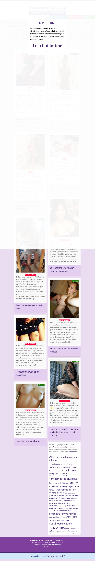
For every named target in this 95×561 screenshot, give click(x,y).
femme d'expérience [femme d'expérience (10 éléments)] (69, 486)
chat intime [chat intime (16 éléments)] (69, 470)
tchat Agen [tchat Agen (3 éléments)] (56, 531)
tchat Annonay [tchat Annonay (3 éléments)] (69, 533)
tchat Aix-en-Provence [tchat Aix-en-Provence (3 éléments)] (67, 531)
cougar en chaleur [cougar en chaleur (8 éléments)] (57, 473)
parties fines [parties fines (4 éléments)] (61, 506)
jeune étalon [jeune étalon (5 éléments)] (54, 498)
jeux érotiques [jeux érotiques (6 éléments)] (65, 498)
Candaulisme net (54, 556)
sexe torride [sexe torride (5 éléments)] (69, 528)
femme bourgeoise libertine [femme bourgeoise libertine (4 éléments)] (58, 483)
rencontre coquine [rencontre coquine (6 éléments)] (63, 511)
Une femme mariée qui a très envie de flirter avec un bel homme (64, 432)
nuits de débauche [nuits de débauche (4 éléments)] (62, 503)
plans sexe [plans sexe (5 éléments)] (64, 508)
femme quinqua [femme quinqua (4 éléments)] (69, 493)
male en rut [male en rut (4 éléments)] (75, 498)
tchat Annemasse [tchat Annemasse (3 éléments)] (59, 533)
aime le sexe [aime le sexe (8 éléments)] (54, 464)
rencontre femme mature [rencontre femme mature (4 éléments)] (58, 517)
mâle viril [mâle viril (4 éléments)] (52, 501)
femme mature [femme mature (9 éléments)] (56, 492)
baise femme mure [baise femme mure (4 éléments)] (55, 471)
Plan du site (47, 547)
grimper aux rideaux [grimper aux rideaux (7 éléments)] (58, 495)
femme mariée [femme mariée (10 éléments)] (68, 489)
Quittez (48, 51)
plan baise (73, 451)
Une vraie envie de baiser (28, 441)
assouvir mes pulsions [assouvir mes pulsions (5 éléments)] (68, 467)
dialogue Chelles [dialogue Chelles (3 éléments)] (63, 476)
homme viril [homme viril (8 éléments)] (72, 495)
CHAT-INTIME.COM (38, 540)
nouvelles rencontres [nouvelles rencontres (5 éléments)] (64, 500)
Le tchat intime (47, 45)
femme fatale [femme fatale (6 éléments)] (55, 490)
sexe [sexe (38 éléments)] (60, 527)
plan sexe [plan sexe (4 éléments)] (57, 508)
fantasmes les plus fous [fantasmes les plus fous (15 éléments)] (63, 478)
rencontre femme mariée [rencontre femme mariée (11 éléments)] (62, 513)
